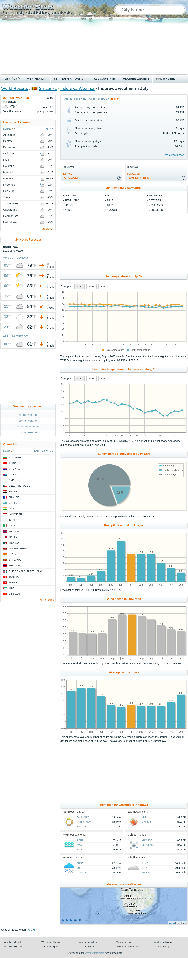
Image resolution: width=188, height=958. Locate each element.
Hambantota (10, 215)
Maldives (15, 531)
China (13, 463)
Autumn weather (28, 432)
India (12, 508)
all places (48, 228)
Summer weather (28, 426)
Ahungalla (9, 134)
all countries (47, 599)
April (68, 209)
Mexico (14, 542)
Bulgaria (15, 457)
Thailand (15, 565)
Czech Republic (19, 485)
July (110, 205)
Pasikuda (9, 191)
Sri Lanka (48, 88)
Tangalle (8, 197)
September (156, 195)
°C (13, 78)
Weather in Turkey (88, 942)
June (110, 200)
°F (19, 78)
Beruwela (9, 147)
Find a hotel (165, 78)
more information (174, 155)
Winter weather (28, 414)
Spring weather (28, 420)
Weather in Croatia (88, 946)
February (72, 200)
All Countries (105, 78)
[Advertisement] (94, 47)
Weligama (9, 153)
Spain (12, 554)
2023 (103, 286)
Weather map (37, 78)
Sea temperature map (70, 78)
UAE (11, 588)
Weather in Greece (13, 946)
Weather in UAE (124, 942)
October (155, 200)
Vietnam (14, 594)
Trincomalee (10, 203)
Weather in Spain (49, 946)
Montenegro (18, 548)
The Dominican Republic (25, 571)
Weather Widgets (135, 78)
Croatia (14, 468)
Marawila (8, 172)
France (14, 497)
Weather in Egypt (12, 942)
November (156, 205)
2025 (79, 286)
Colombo (8, 166)
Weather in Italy (161, 946)
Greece (14, 502)
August (112, 209)
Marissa (8, 178)
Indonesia (15, 514)
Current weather (16, 97)
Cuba (12, 474)
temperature (138, 176)
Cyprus (14, 480)
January (71, 195)
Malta (13, 537)
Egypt (13, 491)
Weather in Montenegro (127, 946)
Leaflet (172, 923)
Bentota (8, 141)
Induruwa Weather (77, 88)
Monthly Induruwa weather (123, 187)
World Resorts (14, 88)
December (156, 209)
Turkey (14, 582)
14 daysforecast (70, 175)
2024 (91, 286)
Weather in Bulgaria (163, 942)
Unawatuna (10, 209)
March (69, 205)
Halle (6, 159)
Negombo (9, 184)
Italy (12, 525)
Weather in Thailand (51, 942)
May (109, 195)
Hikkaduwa (10, 222)
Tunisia (14, 576)
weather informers (94, 953)
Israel (12, 520)
